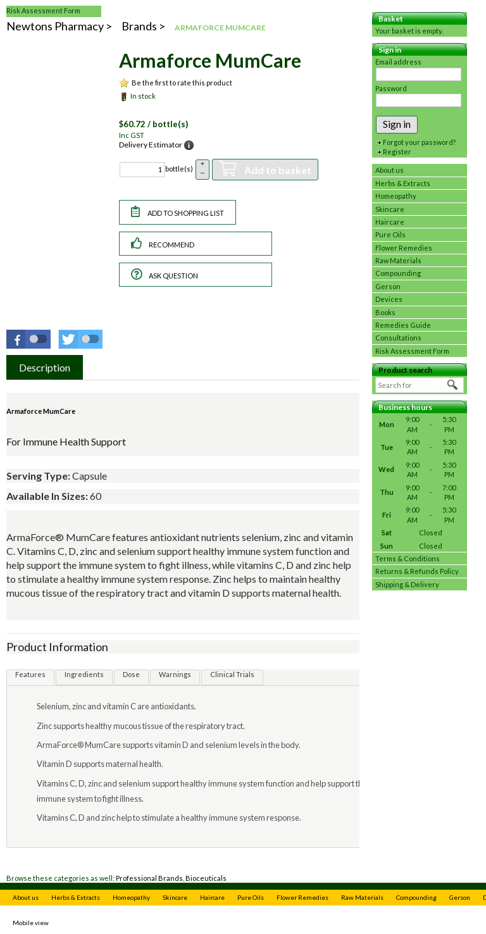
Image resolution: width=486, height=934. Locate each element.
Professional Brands (149, 878)
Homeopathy (395, 196)
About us (389, 170)
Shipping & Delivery (407, 584)
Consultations (398, 337)
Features (30, 674)
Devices (388, 299)
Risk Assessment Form (43, 10)
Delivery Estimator (150, 144)
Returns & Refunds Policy (417, 571)
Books (385, 312)
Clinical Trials (232, 674)
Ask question (173, 275)
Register (397, 151)
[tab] (44, 367)
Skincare (389, 209)
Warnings (175, 674)
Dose (131, 674)
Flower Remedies (403, 248)
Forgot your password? (419, 142)
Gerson (388, 286)
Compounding (398, 273)
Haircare (389, 222)
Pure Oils (390, 234)
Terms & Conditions (407, 558)
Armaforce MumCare (40, 411)
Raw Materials (398, 260)
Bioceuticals (206, 878)
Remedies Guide (403, 325)
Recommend (171, 244)
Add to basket (276, 170)
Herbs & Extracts (402, 183)
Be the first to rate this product (182, 82)
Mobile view (31, 922)
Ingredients (84, 674)
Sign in (397, 124)
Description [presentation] (44, 367)
